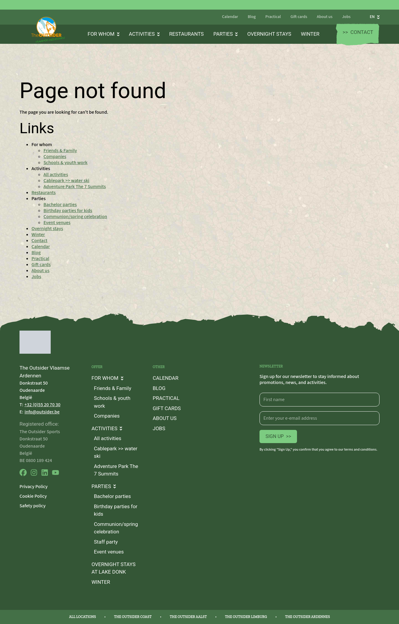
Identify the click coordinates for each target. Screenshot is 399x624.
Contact (358, 32)
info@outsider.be (42, 412)
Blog (252, 17)
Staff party (106, 542)
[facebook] (23, 474)
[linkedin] (44, 474)
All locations (82, 617)
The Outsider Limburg (246, 617)
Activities (144, 34)
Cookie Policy (33, 496)
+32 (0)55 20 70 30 (43, 404)
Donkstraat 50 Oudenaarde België (34, 390)
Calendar (230, 17)
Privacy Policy (34, 486)
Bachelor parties (60, 204)
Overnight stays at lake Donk (114, 568)
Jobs (346, 17)
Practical (273, 17)
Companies (55, 156)
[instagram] (34, 474)
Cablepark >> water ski (66, 180)
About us (324, 17)
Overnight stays (269, 34)
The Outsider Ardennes (307, 617)
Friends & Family (60, 150)
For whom (103, 34)
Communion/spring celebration (75, 216)
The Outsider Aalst (188, 617)
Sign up (278, 436)
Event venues (57, 222)
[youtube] (55, 474)
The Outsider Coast (133, 617)
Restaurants (186, 34)
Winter (310, 34)
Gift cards (298, 17)
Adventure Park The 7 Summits (75, 186)
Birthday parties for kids (68, 210)
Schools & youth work (66, 162)
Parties (225, 34)
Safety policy (33, 505)
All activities (56, 174)
